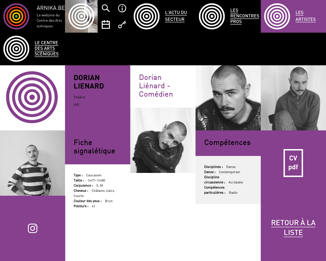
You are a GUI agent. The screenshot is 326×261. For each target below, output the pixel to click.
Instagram (32, 228)
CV (293, 163)
